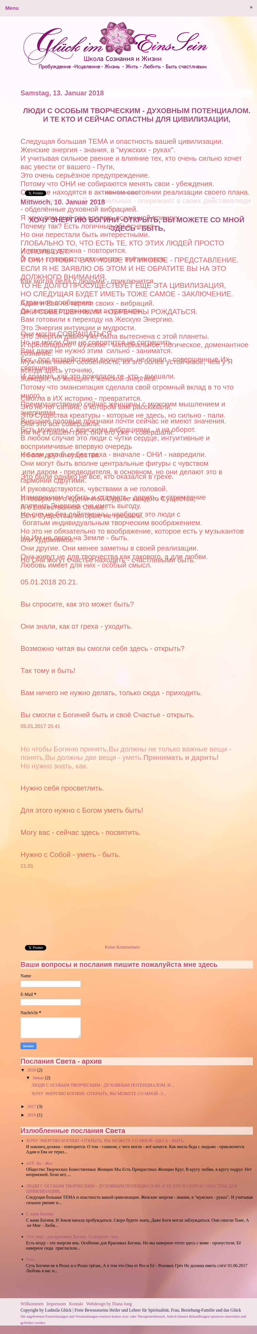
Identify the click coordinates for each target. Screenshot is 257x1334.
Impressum (57, 1303)
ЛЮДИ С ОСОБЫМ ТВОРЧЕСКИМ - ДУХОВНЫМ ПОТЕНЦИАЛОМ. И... (102, 1085)
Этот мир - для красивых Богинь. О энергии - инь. (72, 1236)
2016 (32, 1115)
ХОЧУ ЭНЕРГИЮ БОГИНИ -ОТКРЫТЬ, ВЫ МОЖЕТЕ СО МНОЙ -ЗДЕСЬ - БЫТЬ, (136, 224)
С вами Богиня (39, 1214)
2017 (32, 1106)
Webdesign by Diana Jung (109, 1303)
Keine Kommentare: (122, 947)
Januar (39, 1077)
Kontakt (76, 1303)
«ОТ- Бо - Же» (39, 1163)
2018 (32, 1070)
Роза (30, 1259)
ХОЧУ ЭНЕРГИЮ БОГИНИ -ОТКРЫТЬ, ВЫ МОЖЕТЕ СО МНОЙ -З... (98, 1093)
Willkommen (32, 1303)
